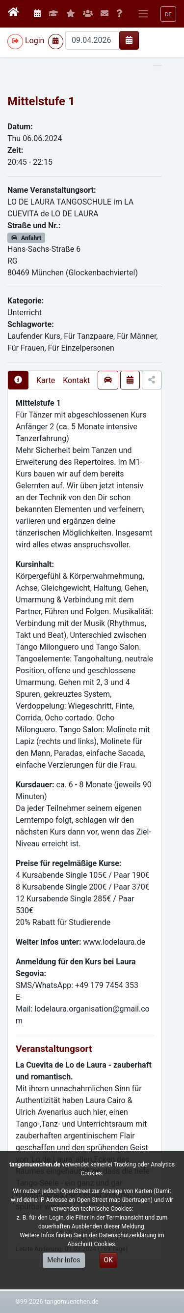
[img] (129, 40)
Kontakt (76, 380)
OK (108, 1260)
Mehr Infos (63, 1260)
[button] (168, 14)
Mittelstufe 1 (41, 101)
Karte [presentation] (45, 380)
